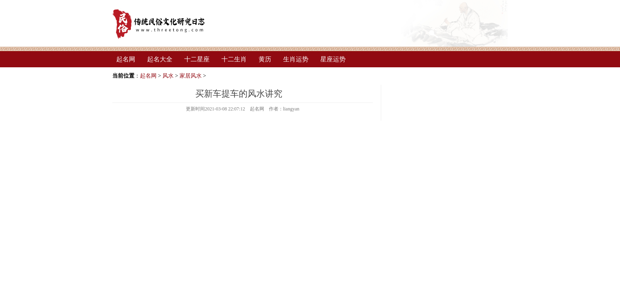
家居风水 (191, 76)
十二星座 (197, 59)
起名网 (125, 59)
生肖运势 (295, 59)
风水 (168, 76)
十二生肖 (234, 59)
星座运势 (333, 59)
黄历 (265, 59)
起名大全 (159, 59)
